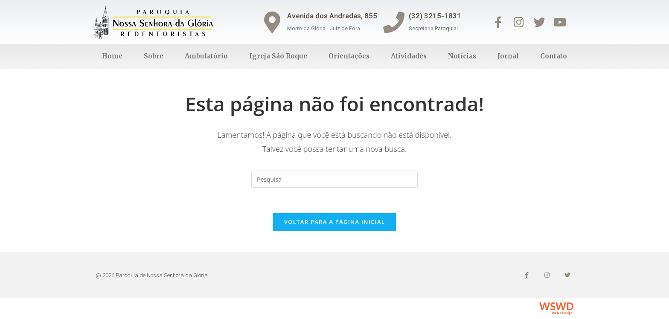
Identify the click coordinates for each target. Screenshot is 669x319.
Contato (553, 56)
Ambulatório (206, 56)
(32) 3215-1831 (435, 16)
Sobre (153, 56)
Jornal (508, 56)
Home (112, 56)
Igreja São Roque (278, 56)
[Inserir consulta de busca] (334, 179)
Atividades (409, 56)
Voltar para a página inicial (334, 222)
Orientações (349, 56)
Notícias (462, 56)
